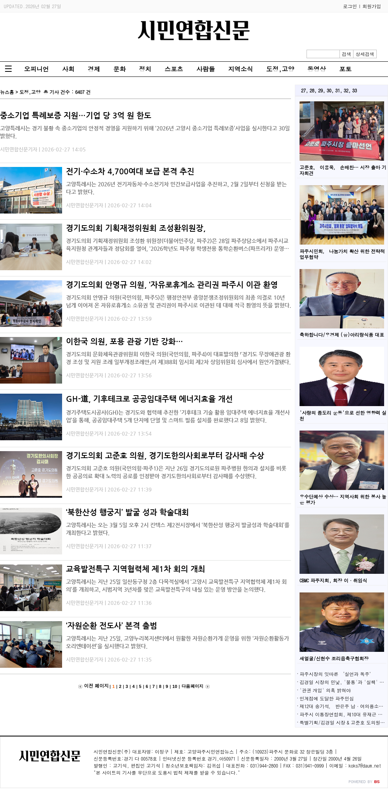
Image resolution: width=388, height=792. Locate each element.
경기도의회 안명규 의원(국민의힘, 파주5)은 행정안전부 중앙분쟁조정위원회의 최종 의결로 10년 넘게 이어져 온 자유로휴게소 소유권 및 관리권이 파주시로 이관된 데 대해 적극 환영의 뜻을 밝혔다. (178, 301)
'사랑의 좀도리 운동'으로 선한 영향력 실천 (343, 415)
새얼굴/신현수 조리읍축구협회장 (334, 658)
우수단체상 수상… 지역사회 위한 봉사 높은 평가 (343, 499)
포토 (345, 68)
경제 (94, 68)
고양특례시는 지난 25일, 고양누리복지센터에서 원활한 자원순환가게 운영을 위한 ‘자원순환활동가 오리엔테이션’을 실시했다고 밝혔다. (177, 642)
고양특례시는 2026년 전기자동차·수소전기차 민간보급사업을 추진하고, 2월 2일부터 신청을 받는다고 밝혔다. (176, 188)
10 (174, 686)
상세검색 (365, 53)
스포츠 (174, 68)
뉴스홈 (7, 92)
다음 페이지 (192, 686)
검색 (346, 53)
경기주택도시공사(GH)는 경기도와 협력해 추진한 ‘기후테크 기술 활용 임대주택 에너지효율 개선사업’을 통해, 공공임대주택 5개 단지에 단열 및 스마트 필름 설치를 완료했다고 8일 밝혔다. (178, 416)
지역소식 (240, 68)
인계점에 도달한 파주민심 (327, 698)
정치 (145, 68)
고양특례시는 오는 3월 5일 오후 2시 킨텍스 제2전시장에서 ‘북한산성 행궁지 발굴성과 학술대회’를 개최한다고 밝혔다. (177, 529)
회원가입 (371, 6)
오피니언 (36, 68)
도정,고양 (280, 68)
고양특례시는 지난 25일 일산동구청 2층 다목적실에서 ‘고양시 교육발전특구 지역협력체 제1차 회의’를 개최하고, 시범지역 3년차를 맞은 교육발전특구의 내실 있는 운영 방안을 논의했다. (176, 585)
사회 (68, 68)
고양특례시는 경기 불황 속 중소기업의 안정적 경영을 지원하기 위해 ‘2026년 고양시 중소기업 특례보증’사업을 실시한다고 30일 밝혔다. (145, 132)
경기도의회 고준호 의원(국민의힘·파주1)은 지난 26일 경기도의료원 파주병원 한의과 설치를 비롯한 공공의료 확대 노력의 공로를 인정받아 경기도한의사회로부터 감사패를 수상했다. (176, 472)
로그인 (350, 6)
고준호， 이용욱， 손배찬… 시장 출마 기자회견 (343, 170)
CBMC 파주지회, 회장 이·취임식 (333, 580)
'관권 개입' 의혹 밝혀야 (325, 690)
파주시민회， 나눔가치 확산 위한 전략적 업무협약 (342, 254)
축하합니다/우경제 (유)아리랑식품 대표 (342, 334)
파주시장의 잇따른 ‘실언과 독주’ (337, 673)
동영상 (316, 68)
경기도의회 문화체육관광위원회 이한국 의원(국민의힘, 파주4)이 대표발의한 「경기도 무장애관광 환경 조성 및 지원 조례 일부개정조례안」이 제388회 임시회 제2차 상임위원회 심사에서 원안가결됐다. (178, 358)
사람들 (205, 68)
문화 (119, 68)
